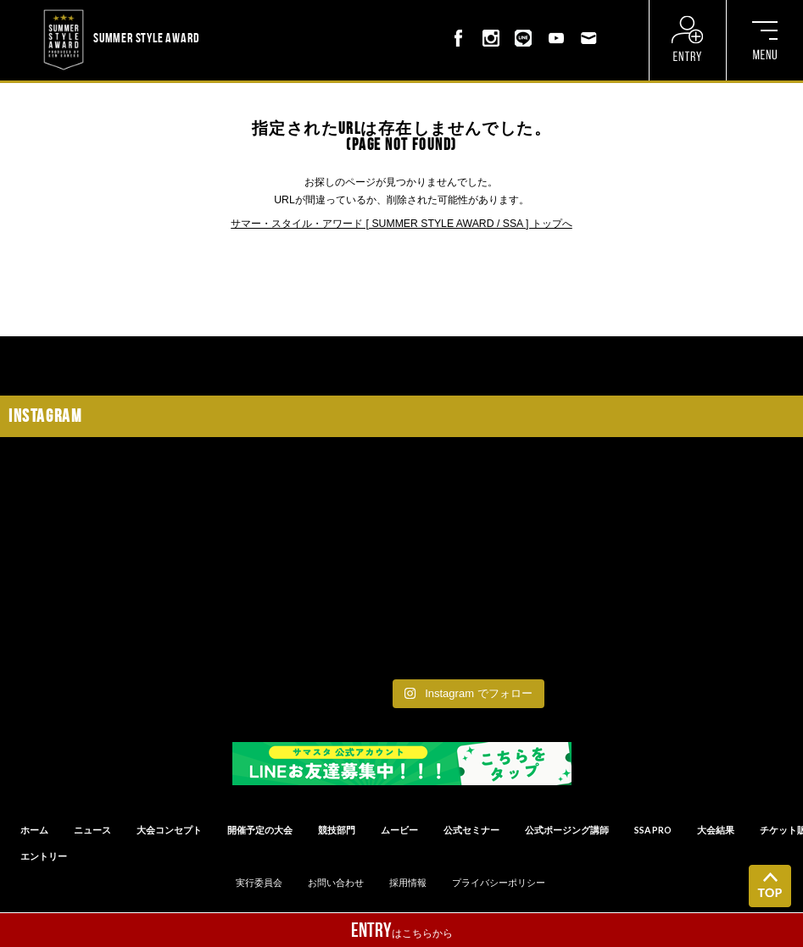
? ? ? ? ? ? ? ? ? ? (241, 10)
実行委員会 (259, 883)
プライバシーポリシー (498, 883)
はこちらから (402, 930)
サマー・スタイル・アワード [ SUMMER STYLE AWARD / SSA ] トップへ (401, 224)
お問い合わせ (336, 883)
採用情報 (408, 883)
